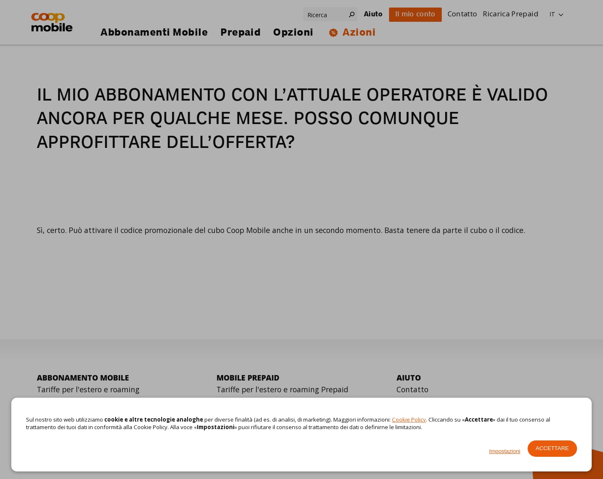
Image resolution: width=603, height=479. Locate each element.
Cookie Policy (409, 419)
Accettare (552, 448)
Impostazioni (504, 451)
